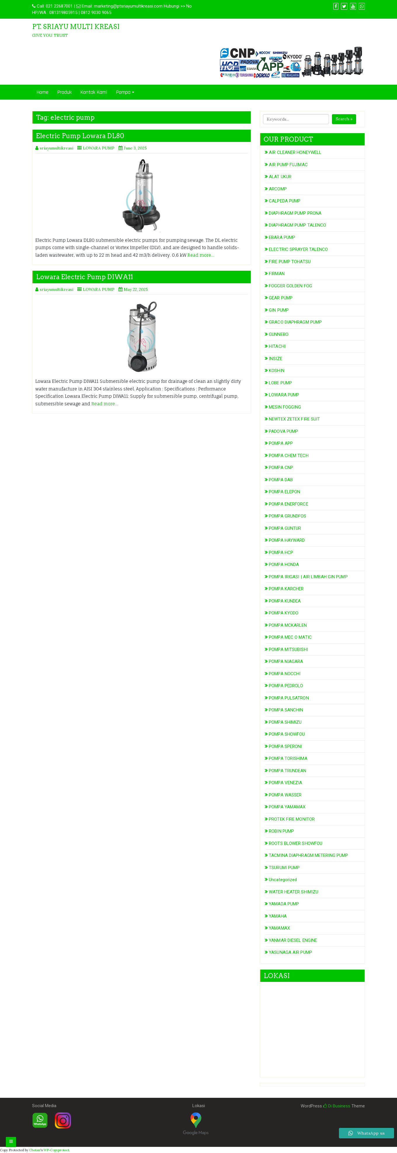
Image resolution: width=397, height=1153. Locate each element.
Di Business (336, 1106)
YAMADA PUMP (284, 904)
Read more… (200, 255)
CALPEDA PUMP (284, 201)
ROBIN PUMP (281, 831)
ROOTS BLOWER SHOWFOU (295, 843)
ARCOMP (278, 189)
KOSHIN (276, 370)
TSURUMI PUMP (284, 867)
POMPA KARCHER (286, 588)
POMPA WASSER (285, 795)
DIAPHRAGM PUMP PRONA (295, 213)
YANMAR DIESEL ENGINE (293, 940)
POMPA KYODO (283, 613)
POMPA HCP (281, 552)
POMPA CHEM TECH (289, 455)
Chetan (34, 1150)
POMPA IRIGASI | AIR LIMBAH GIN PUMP (308, 576)
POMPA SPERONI (285, 746)
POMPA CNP (281, 467)
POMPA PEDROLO (286, 685)
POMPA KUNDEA (285, 601)
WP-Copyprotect (56, 1150)
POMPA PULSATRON (289, 698)
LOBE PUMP (280, 383)
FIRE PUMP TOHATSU (290, 261)
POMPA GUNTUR (285, 528)
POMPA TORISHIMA (288, 758)
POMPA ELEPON (284, 491)
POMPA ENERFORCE (288, 504)
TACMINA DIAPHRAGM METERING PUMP (308, 855)
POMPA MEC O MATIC (290, 637)
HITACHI (277, 346)
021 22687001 (59, 6)
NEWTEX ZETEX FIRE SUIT (294, 419)
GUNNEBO (278, 334)
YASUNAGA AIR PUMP (290, 952)
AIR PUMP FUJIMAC (288, 164)
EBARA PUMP (282, 237)
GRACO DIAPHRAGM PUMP (295, 322)
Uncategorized (283, 879)
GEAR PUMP (280, 298)
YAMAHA (278, 916)
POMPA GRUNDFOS (287, 516)
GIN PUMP (279, 310)
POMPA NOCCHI (284, 673)
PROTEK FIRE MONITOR (292, 819)
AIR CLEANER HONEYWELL (295, 152)
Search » (344, 118)
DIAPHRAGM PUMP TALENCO (297, 225)
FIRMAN (277, 273)
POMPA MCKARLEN (288, 625)
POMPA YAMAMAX (287, 807)
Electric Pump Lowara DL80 (80, 136)
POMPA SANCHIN (286, 710)
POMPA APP (281, 443)
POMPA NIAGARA (286, 661)
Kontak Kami (93, 92)
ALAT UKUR (280, 176)
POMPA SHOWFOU (287, 734)
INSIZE (275, 358)
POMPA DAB (281, 479)
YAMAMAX (279, 928)
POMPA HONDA (284, 564)
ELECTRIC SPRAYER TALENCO (298, 249)
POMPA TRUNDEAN (287, 770)
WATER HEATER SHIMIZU (293, 892)
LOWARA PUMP (98, 148)
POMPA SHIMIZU (285, 722)
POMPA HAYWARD (287, 540)
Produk (64, 92)
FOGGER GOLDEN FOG (290, 286)
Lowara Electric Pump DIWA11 (84, 277)
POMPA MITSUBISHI (288, 649)
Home (42, 92)
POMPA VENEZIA (285, 782)
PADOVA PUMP (283, 431)
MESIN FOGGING (285, 407)
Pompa (123, 92)
